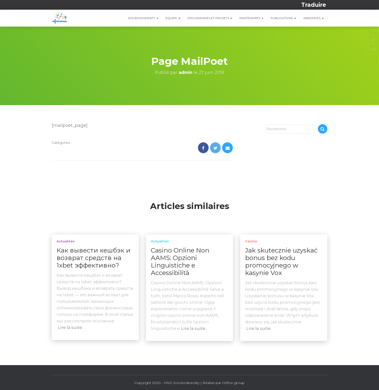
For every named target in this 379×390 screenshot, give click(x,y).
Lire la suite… (71, 327)
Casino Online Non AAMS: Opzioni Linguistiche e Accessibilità (180, 261)
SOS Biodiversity (143, 18)
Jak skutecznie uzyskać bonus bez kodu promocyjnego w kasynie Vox (281, 261)
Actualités (66, 241)
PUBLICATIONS (283, 18)
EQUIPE (173, 18)
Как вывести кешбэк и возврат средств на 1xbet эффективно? (94, 257)
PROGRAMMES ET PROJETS (210, 18)
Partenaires (251, 18)
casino (251, 241)
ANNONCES (313, 18)
